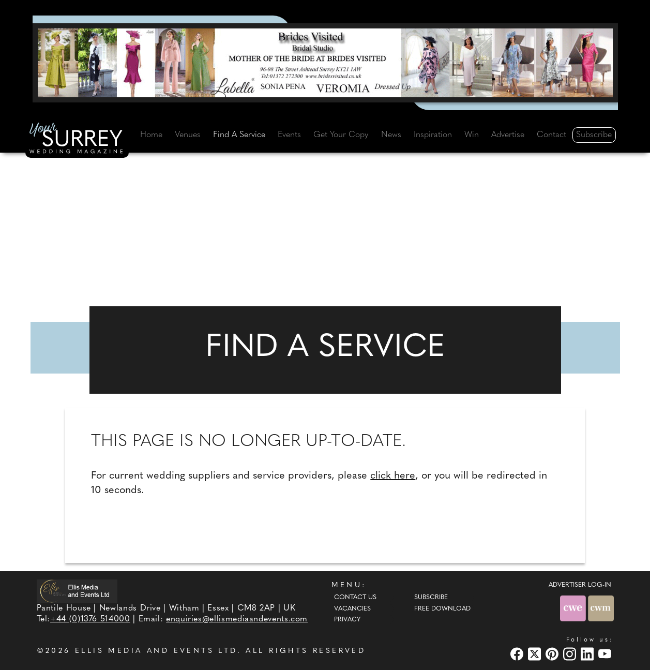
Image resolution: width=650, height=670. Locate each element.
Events (289, 135)
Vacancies (352, 609)
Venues (188, 135)
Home (151, 135)
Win (471, 135)
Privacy (347, 620)
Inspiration (433, 135)
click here (392, 476)
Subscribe (594, 135)
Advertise (507, 135)
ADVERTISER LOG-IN (580, 585)
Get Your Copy (340, 135)
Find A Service (239, 135)
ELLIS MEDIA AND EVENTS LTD (156, 651)
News (391, 135)
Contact (551, 135)
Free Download (442, 609)
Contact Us (355, 597)
